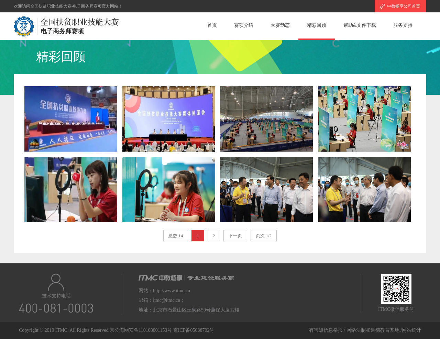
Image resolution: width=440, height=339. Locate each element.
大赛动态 (280, 25)
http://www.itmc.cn (171, 290)
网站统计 (411, 330)
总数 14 (175, 235)
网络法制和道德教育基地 (373, 330)
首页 (212, 25)
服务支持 (402, 25)
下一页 (235, 235)
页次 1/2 (264, 235)
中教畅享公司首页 (403, 6)
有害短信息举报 (326, 330)
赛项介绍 (243, 25)
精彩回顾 (316, 25)
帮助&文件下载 (359, 25)
